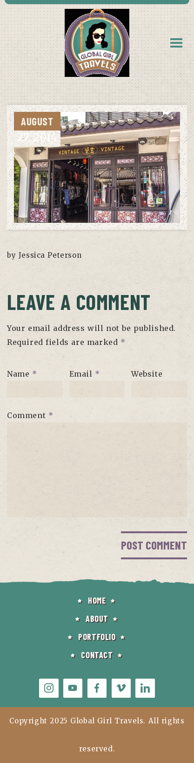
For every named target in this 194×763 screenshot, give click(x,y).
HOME (97, 600)
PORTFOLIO (96, 637)
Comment (30, 415)
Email (84, 373)
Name (22, 373)
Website (146, 373)
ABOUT (97, 618)
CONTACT (97, 655)
